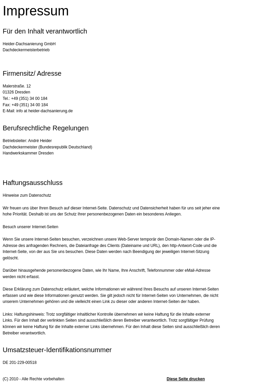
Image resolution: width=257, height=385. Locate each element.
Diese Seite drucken (186, 379)
